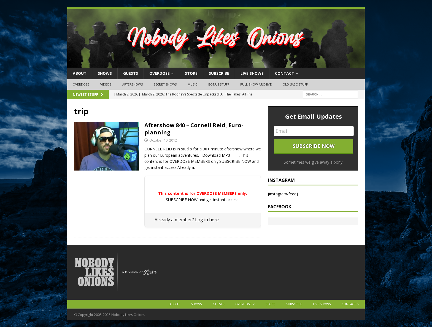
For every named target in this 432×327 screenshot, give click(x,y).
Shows (105, 73)
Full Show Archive (255, 84)
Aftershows (132, 84)
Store (191, 73)
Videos (105, 84)
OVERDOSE (159, 73)
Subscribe (219, 73)
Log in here (207, 220)
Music (192, 84)
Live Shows (252, 73)
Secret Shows (165, 84)
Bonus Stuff (218, 84)
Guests (130, 73)
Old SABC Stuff (295, 84)
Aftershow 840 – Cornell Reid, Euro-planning (193, 128)
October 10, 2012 (163, 140)
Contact (284, 73)
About (80, 73)
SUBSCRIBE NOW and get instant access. (202, 199)
